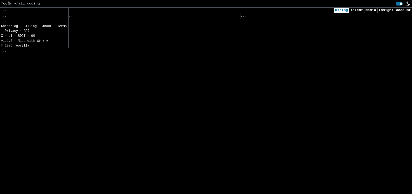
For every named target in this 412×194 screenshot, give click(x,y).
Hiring (341, 10)
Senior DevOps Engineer (93, 111)
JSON (35, 53)
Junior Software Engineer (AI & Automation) (286, 129)
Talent (356, 10)
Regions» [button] (9, 30)
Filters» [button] (9, 38)
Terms (62, 172)
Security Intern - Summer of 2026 (275, 140)
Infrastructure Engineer (94, 23)
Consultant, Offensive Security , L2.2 (281, 74)
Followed (100, 16)
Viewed (249, 16)
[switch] (399, 4)
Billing (30, 172)
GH (33, 182)
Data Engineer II (258, 173)
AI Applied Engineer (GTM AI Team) (276, 52)
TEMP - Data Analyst (261, 184)
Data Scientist (256, 118)
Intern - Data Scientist (266, 151)
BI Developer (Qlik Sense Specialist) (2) (112, 34)
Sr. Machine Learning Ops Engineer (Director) (117, 67)
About (47, 172)
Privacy (11, 177)
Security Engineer (259, 162)
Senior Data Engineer (91, 188)
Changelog (9, 172)
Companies (142, 16)
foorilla (21, 191)
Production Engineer (90, 155)
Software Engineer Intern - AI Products (110, 122)
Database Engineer (88, 144)
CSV (22, 53)
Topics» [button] (8, 22)
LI (10, 182)
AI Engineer (253, 96)
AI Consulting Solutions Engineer (104, 133)
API (26, 177)
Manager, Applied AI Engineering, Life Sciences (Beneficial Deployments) (146, 177)
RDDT (21, 182)
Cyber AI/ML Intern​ (260, 63)
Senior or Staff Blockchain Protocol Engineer (117, 89)
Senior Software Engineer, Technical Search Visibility (126, 166)
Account (403, 10)
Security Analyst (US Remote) (271, 30)
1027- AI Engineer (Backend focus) (105, 100)
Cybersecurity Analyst (263, 41)
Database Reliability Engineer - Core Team (113, 78)
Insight (386, 10)
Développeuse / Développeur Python (105, 45)
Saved (120, 16)
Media (370, 10)
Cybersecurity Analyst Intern (271, 107)
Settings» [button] (10, 46)
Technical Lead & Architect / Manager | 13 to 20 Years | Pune (134, 56)
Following (169, 16)
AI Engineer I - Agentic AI (269, 85)
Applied (270, 16)
